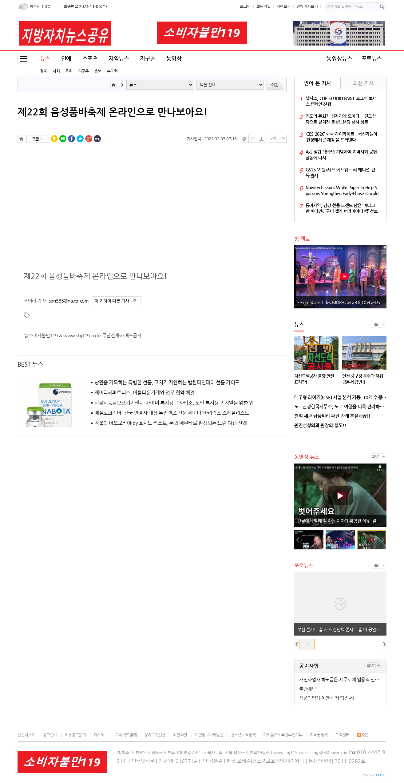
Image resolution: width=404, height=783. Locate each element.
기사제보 (100, 735)
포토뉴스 (372, 58)
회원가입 (263, 6)
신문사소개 (26, 735)
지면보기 (283, 6)
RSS (362, 735)
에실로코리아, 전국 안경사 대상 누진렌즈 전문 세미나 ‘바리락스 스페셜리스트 (171, 413)
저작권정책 (319, 735)
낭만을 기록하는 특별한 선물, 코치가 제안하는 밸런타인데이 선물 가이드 (167, 382)
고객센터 (342, 735)
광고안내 (50, 735)
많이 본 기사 (317, 83)
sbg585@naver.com (69, 300)
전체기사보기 (307, 6)
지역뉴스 (119, 58)
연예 (66, 58)
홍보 (97, 71)
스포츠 (90, 58)
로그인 (245, 6)
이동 (275, 84)
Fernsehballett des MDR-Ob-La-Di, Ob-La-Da (338, 302)
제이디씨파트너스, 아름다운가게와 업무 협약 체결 (144, 393)
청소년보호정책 (243, 735)
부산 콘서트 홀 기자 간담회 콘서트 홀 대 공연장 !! (340, 629)
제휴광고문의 (75, 735)
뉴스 (45, 58)
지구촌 (83, 71)
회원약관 (180, 735)
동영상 (174, 58)
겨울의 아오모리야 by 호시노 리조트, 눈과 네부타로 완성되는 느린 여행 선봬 (170, 423)
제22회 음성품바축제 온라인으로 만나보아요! (113, 111)
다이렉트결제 (126, 735)
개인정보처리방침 (209, 735)
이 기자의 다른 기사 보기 (116, 301)
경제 (43, 71)
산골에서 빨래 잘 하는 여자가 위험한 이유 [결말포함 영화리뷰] (341, 520)
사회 (56, 71)
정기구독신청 (155, 735)
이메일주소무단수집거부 (283, 735)
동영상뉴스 (339, 58)
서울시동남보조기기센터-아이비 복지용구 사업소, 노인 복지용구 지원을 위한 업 (174, 403)
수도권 (112, 71)
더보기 (376, 325)
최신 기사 (363, 83)
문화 (68, 71)
